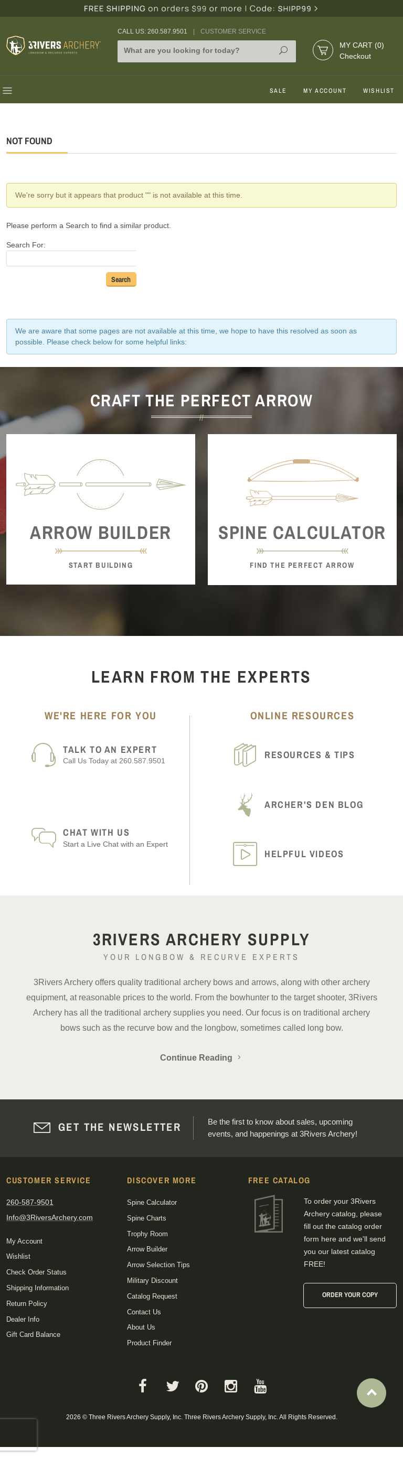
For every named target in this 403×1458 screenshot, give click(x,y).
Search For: (26, 245)
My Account (324, 91)
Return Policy (26, 1304)
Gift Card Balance (33, 1334)
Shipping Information (37, 1288)
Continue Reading (201, 1057)
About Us (141, 1327)
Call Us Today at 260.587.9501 (123, 754)
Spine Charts (146, 1218)
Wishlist (379, 91)
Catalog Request (152, 1296)
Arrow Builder (147, 1249)
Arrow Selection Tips (158, 1265)
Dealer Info (22, 1319)
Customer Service (233, 31)
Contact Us (144, 1312)
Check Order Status (36, 1272)
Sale (278, 91)
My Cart (362, 45)
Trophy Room (147, 1234)
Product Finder (149, 1343)
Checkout (355, 56)
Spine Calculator (152, 1202)
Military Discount (152, 1280)
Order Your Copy (350, 1294)
